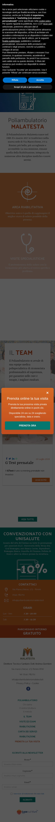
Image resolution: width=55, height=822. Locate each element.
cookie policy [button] (45, 21)
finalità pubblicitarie (11, 41)
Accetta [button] (40, 80)
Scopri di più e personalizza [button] (27, 87)
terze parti (47, 24)
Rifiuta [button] (15, 80)
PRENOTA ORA (27, 425)
